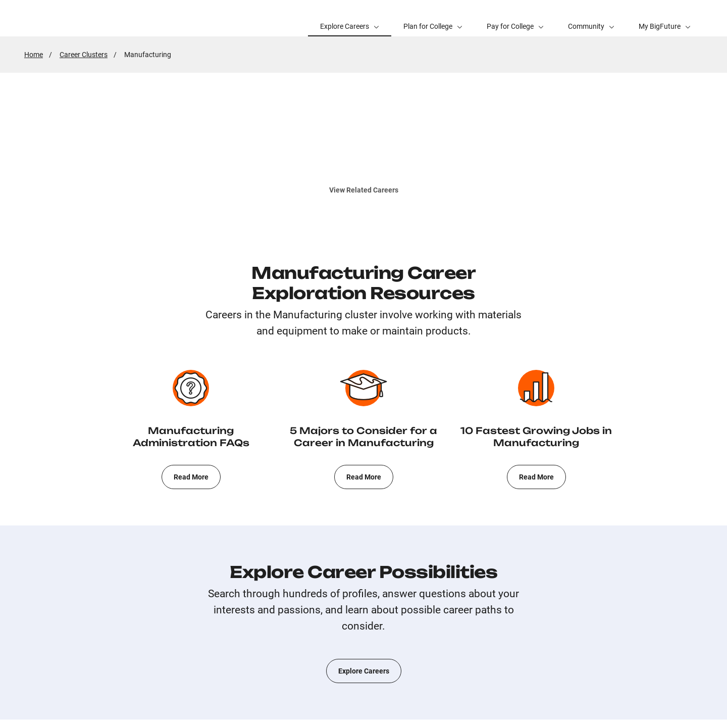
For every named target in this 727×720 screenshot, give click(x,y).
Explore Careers (363, 671)
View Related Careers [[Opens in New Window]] (364, 190)
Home (33, 55)
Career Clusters (84, 55)
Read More (191, 477)
